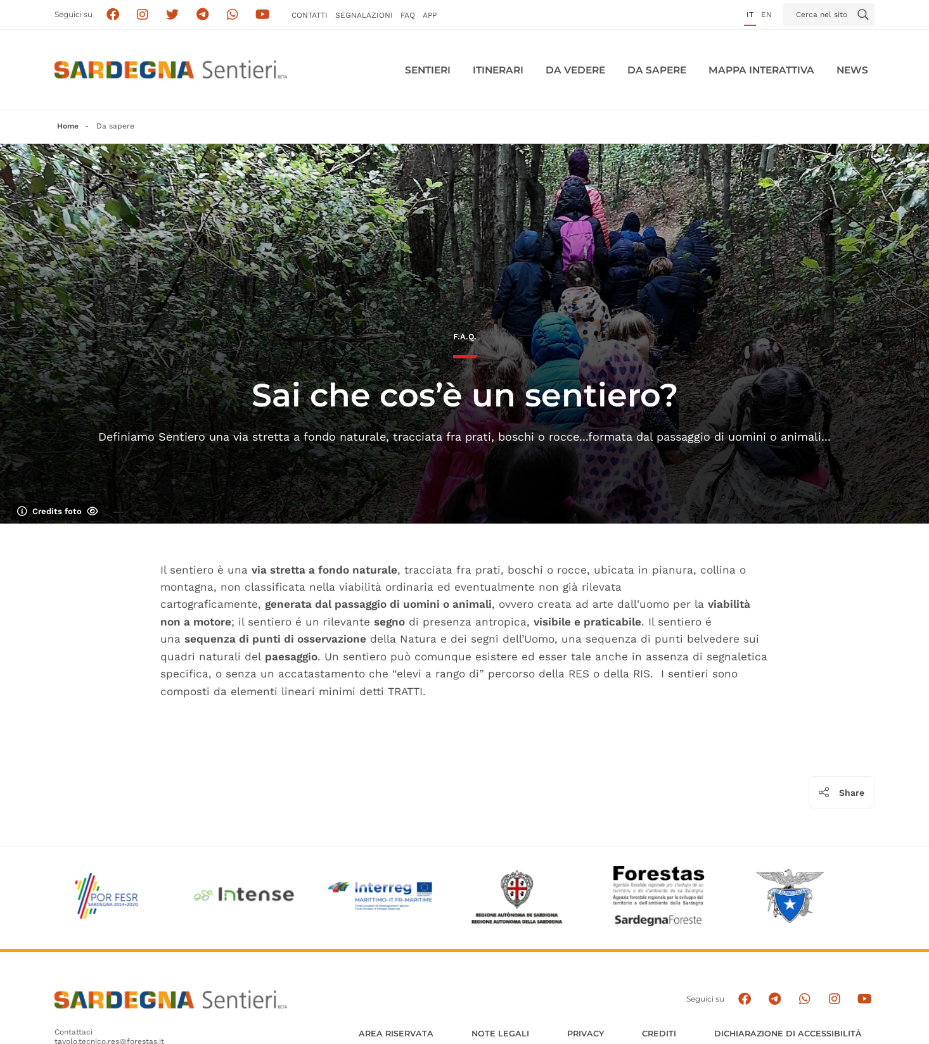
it (749, 14)
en (766, 14)
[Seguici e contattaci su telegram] (202, 15)
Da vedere (575, 70)
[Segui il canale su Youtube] (262, 15)
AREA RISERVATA (396, 1033)
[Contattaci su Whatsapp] (233, 15)
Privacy (585, 1033)
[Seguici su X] (172, 15)
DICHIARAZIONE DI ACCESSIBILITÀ (788, 1033)
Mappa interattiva (761, 70)
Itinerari (498, 70)
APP (430, 15)
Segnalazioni (364, 15)
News (852, 70)
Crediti (659, 1033)
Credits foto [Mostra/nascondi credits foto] (57, 511)
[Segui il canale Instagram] (834, 999)
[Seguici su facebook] (112, 15)
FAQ (407, 15)
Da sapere (656, 70)
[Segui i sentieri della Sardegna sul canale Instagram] (143, 15)
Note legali (500, 1033)
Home (68, 126)
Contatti (310, 15)
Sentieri (428, 70)
